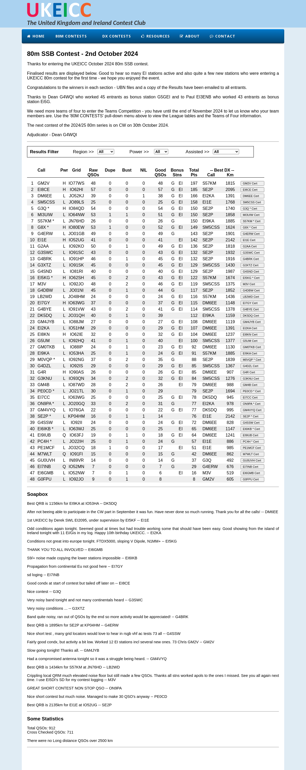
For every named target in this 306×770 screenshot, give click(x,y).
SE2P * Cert (250, 416)
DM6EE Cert (251, 196)
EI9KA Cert (250, 353)
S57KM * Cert (251, 221)
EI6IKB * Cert (251, 429)
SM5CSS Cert (252, 202)
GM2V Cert (250, 183)
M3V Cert (249, 284)
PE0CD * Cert (252, 391)
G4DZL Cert (250, 366)
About (189, 36)
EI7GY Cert (250, 303)
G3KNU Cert (251, 378)
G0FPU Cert (251, 479)
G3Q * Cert (250, 208)
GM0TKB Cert (252, 347)
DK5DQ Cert (251, 315)
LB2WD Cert (251, 296)
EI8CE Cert (250, 189)
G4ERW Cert (251, 233)
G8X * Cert (250, 227)
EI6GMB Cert (251, 473)
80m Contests (70, 36)
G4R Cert (249, 372)
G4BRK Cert (251, 259)
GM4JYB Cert (252, 321)
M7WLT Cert (251, 454)
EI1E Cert (249, 240)
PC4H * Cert (251, 441)
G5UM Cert (250, 340)
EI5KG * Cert (251, 277)
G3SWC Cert (251, 252)
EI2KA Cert (250, 328)
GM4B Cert (250, 384)
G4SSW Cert (251, 422)
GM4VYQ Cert (252, 410)
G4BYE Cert (251, 309)
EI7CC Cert (250, 397)
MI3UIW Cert (251, 214)
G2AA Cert (250, 246)
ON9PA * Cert (251, 403)
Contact (222, 36)
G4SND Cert (251, 271)
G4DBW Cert (251, 290)
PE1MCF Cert (252, 447)
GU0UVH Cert (252, 460)
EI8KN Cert (250, 334)
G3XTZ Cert (250, 265)
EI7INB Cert (250, 466)
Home (36, 36)
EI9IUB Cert (250, 435)
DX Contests (116, 36)
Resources (155, 36)
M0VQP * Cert (252, 359)
